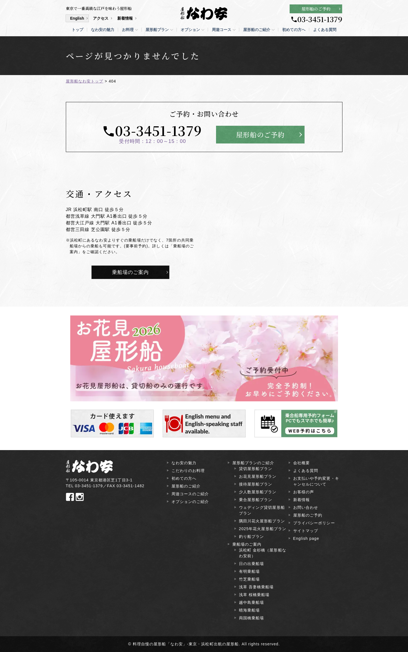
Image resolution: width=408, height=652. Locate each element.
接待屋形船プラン (255, 484)
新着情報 (125, 18)
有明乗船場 (249, 571)
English (77, 18)
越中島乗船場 (251, 602)
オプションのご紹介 (190, 501)
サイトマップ (305, 530)
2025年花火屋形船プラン (263, 529)
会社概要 (301, 463)
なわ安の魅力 (102, 29)
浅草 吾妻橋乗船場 (256, 587)
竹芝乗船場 (249, 579)
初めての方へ (293, 29)
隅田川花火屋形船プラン (262, 521)
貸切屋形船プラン (255, 468)
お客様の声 (303, 492)
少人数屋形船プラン (258, 492)
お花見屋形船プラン (258, 476)
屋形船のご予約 (316, 9)
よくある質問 (324, 29)
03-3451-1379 (319, 19)
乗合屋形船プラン (255, 499)
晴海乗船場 (249, 610)
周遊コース (221, 29)
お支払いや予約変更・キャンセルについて (316, 481)
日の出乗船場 (251, 563)
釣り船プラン (251, 536)
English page (306, 538)
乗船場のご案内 (130, 272)
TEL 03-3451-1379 (84, 486)
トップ (77, 29)
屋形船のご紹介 (256, 29)
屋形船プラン (157, 29)
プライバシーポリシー (314, 523)
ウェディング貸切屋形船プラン (262, 510)
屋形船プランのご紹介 (253, 463)
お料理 (128, 29)
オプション (190, 29)
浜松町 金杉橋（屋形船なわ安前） (262, 553)
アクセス (100, 18)
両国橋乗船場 (251, 618)
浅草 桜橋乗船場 (254, 594)
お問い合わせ (305, 507)
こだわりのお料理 (188, 470)
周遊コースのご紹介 (190, 494)
